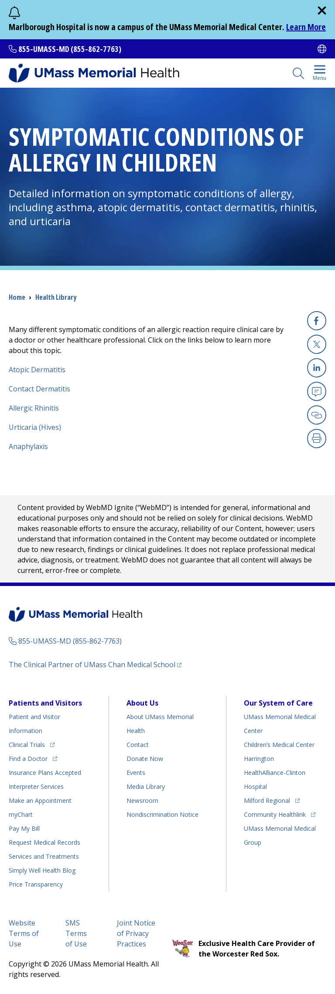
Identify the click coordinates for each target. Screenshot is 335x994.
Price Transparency (36, 884)
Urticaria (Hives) (35, 427)
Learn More (306, 27)
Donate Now (144, 758)
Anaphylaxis (28, 446)
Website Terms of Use (24, 933)
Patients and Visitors (45, 703)
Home (17, 297)
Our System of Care (278, 703)
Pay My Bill (24, 828)
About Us (142, 703)
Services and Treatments (44, 856)
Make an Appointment (40, 800)
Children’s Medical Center (279, 744)
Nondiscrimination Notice (162, 814)
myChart (21, 814)
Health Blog (42, 870)
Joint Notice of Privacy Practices (136, 933)
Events (135, 772)
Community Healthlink (275, 814)
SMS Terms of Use (76, 933)
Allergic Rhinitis (34, 408)
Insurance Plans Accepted (45, 772)
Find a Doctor (28, 758)
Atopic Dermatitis (37, 369)
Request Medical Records (44, 842)
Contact (137, 744)
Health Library (55, 297)
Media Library (145, 786)
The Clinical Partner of (92, 664)
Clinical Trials (27, 744)
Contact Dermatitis (39, 389)
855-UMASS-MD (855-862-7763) (69, 49)
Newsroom (142, 800)
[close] (322, 10)
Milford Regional (267, 800)
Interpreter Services (36, 786)
